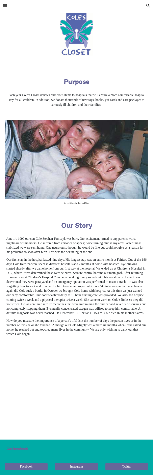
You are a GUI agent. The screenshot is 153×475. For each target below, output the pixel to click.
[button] (5, 5)
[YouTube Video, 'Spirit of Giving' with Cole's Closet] (76, 384)
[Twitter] (127, 467)
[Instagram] (76, 467)
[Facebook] (26, 467)
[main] (76, 81)
